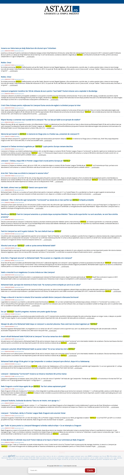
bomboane (93, 459)
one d (82, 458)
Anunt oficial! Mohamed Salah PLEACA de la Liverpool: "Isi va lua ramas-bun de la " (35, 336)
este (90, 456)
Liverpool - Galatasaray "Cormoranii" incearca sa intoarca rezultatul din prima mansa (33, 374)
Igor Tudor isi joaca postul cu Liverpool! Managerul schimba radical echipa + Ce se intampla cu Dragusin (41, 425)
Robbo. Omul (6, 62)
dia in (109, 456)
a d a (111, 458)
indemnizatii (34, 459)
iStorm (61, 466)
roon (86, 456)
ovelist (52, 459)
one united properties (82, 459)
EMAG (62, 452)
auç (37, 456)
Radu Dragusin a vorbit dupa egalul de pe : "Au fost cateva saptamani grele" (33, 386)
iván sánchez (118, 458)
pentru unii (61, 458)
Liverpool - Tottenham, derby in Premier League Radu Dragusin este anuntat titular (33, 413)
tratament (43, 458)
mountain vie (11, 459)
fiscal (104, 456)
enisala (106, 458)
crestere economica (23, 459)
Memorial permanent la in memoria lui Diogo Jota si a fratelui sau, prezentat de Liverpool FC (40, 134)
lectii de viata (34, 458)
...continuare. (30, 57)
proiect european (103, 459)
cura (48, 456)
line (44, 456)
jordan (114, 456)
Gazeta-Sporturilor (19, 50)
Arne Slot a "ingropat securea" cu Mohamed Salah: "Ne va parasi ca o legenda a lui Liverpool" (36, 258)
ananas (101, 458)
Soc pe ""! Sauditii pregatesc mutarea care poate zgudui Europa (28, 311)
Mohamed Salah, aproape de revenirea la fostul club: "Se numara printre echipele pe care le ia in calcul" (41, 285)
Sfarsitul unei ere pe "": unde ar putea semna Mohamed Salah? (28, 245)
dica (115, 459)
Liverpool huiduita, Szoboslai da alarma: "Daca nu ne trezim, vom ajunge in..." (30, 401)
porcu (40, 456)
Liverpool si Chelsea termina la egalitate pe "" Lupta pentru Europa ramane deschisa (37, 146)
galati (11, 455)
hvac (17, 456)
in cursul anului (22, 458)
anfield (5, 456)
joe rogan (58, 459)
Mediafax (17, 136)
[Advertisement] (62, 29)
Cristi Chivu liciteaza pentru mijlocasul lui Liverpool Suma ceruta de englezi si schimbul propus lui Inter (41, 105)
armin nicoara (52, 458)
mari (67, 458)
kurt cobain (13, 458)
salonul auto (79, 456)
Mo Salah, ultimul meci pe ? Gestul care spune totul (24, 187)
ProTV (16, 326)
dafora (67, 456)
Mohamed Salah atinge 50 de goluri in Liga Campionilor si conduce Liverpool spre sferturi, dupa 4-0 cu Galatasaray (45, 361)
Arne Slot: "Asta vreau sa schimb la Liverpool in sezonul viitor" (25, 173)
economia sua (97, 456)
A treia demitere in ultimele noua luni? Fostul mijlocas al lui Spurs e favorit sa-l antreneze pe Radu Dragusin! (42, 440)
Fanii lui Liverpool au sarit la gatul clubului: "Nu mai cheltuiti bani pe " (31, 231)
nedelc (33, 456)
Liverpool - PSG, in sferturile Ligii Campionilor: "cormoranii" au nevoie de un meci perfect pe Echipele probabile (47, 200)
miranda (22, 456)
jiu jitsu (71, 459)
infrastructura (44, 459)
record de (65, 459)
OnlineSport (17, 248)
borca (112, 459)
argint (72, 456)
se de (52, 456)
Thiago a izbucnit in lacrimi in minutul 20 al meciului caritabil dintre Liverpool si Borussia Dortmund (39, 297)
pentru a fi (88, 458)
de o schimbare (59, 456)
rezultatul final (74, 458)
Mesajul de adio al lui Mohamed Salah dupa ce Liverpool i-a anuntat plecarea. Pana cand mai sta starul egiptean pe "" (49, 324)
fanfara (28, 456)
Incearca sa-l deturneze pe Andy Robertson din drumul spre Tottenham (28, 48)
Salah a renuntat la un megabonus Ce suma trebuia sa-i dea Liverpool (28, 272)
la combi (96, 458)
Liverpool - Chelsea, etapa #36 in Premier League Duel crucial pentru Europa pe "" (36, 161)
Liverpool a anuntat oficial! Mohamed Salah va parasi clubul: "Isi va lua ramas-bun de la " (38, 349)
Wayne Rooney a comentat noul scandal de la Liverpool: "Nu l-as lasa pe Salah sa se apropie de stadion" (40, 120)
